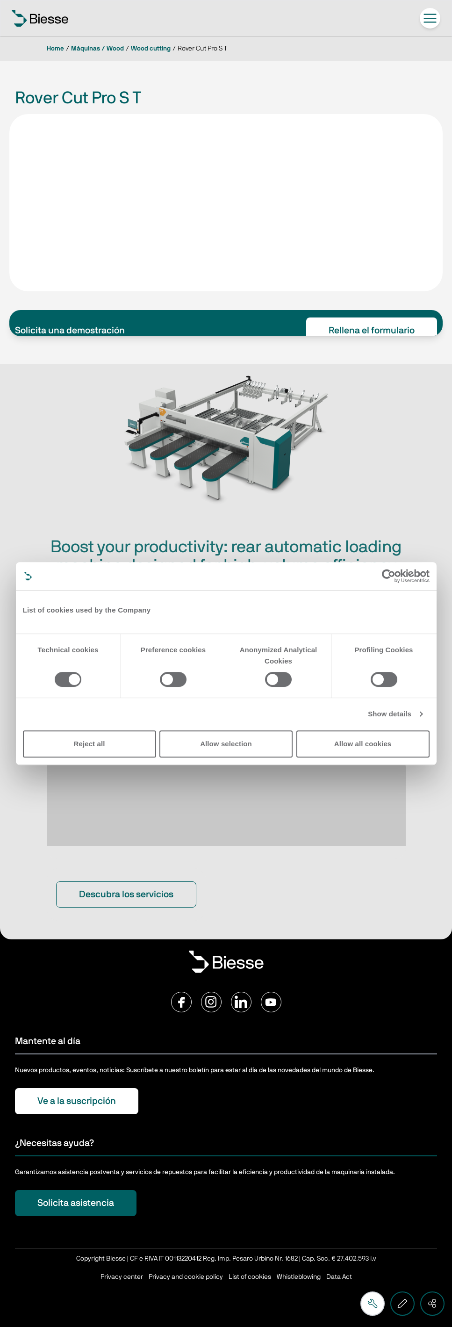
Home (55, 48)
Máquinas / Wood (97, 48)
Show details (389, 714)
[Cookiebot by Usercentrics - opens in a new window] (389, 576)
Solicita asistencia (75, 1203)
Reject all (89, 744)
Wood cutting (151, 48)
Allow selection (226, 744)
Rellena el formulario (372, 330)
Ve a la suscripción (76, 1101)
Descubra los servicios (126, 894)
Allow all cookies (363, 744)
